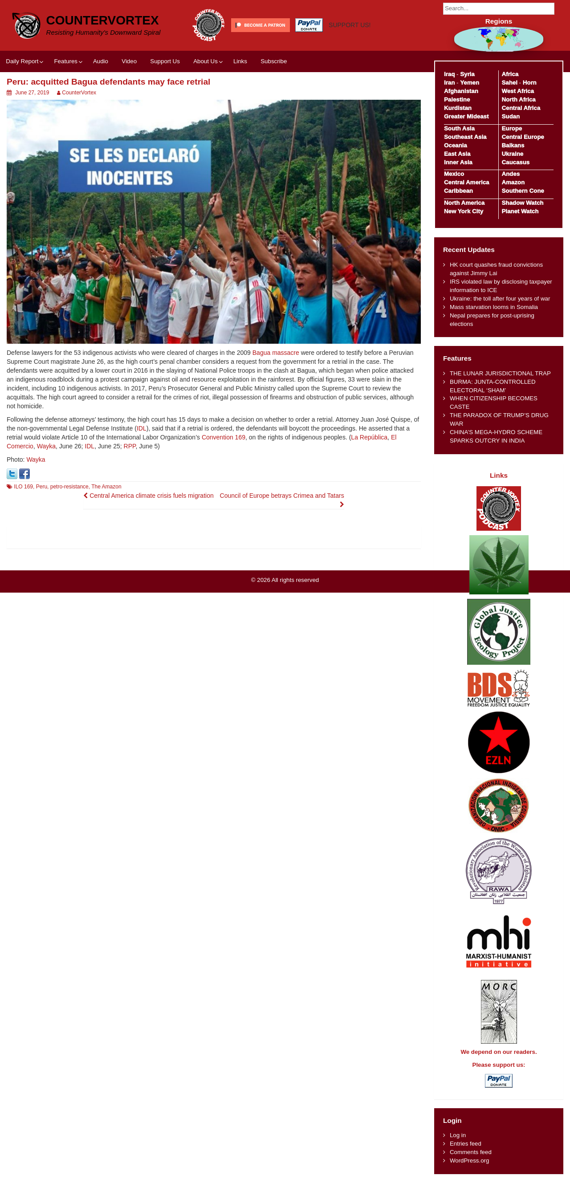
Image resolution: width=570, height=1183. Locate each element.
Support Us (165, 61)
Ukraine (512, 153)
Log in (458, 1135)
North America (464, 202)
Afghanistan (461, 91)
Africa (509, 74)
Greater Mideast (466, 116)
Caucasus (515, 162)
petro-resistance (69, 487)
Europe (511, 128)
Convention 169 (223, 437)
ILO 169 (23, 487)
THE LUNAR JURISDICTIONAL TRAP (500, 373)
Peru (41, 487)
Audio (100, 61)
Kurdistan (458, 108)
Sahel (509, 82)
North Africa (518, 99)
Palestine (457, 99)
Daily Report (22, 61)
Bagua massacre (275, 352)
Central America (466, 182)
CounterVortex (102, 20)
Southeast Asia (465, 137)
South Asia (459, 128)
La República (369, 437)
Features (65, 61)
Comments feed (471, 1152)
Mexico (454, 174)
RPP (130, 446)
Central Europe (522, 137)
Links (240, 61)
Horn (530, 82)
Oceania (455, 145)
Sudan (510, 116)
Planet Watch (519, 211)
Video (129, 61)
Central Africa (520, 108)
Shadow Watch (522, 202)
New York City (463, 211)
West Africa (517, 91)
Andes (510, 174)
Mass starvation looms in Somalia (494, 307)
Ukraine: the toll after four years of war (500, 298)
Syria (467, 74)
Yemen (469, 82)
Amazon (513, 182)
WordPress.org (469, 1160)
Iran (449, 82)
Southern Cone (522, 190)
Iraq (449, 74)
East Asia (457, 153)
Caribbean (458, 190)
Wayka (46, 446)
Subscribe (274, 61)
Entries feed (465, 1143)
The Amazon (106, 487)
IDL (142, 428)
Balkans (512, 145)
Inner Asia (458, 162)
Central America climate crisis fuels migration (148, 495)
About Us (205, 61)
